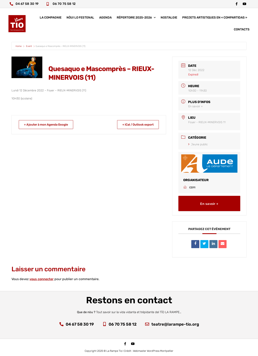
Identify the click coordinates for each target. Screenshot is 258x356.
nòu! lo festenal (80, 18)
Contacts (242, 30)
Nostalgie (169, 18)
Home (19, 46)
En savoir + (195, 106)
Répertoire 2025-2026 (136, 18)
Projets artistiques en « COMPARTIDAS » (214, 18)
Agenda (105, 18)
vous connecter (41, 279)
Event (29, 46)
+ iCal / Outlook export (137, 124)
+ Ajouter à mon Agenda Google (47, 124)
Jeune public (198, 144)
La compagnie (50, 18)
